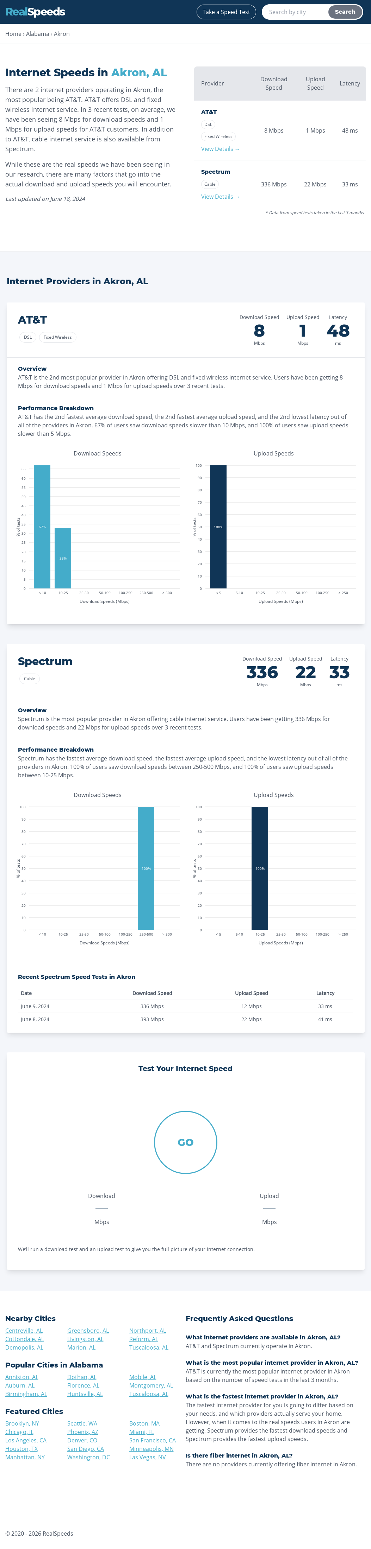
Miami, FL (141, 1432)
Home (13, 34)
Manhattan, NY (25, 1457)
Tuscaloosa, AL (148, 1347)
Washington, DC (88, 1457)
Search (345, 11)
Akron (62, 34)
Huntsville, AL (85, 1394)
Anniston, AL (21, 1377)
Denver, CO (82, 1440)
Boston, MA (144, 1423)
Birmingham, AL (26, 1394)
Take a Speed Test (226, 12)
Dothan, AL (82, 1377)
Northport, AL (147, 1330)
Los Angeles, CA (26, 1440)
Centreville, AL (24, 1330)
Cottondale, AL (24, 1339)
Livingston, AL (85, 1339)
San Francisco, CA (152, 1440)
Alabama (37, 34)
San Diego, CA (85, 1449)
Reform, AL (143, 1339)
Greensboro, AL (88, 1330)
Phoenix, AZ (82, 1432)
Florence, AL (83, 1385)
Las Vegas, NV (147, 1457)
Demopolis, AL (24, 1347)
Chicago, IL (19, 1432)
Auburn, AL (20, 1385)
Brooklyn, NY (22, 1423)
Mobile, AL (142, 1377)
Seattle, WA (82, 1423)
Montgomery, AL (151, 1385)
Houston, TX (21, 1449)
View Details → (220, 149)
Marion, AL (81, 1347)
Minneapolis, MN (151, 1449)
